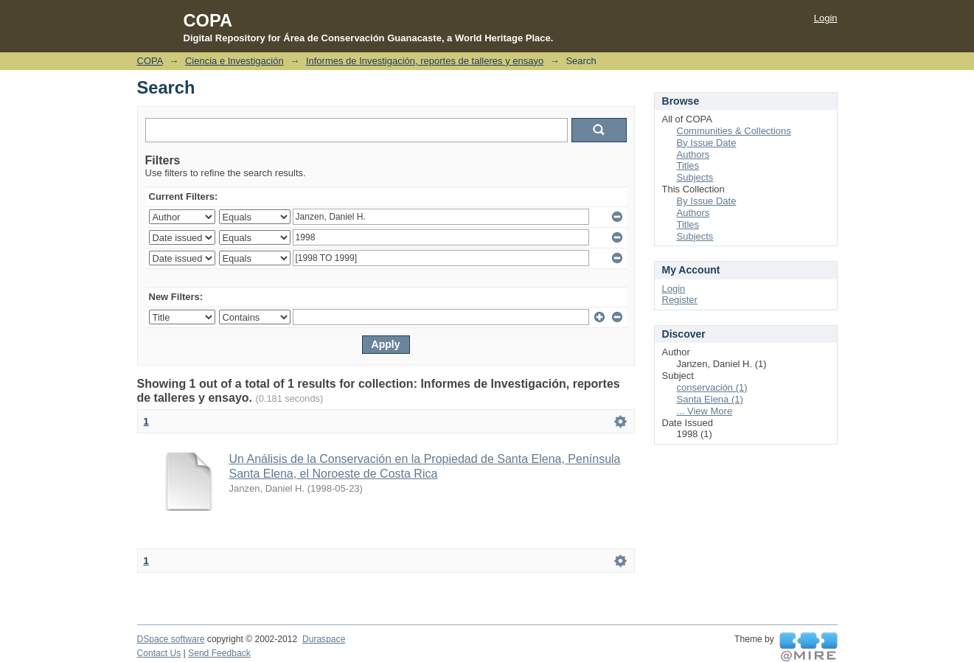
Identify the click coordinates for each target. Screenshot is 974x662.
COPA (150, 60)
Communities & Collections (734, 130)
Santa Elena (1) (710, 399)
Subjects (695, 177)
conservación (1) (712, 387)
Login (826, 18)
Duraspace (323, 639)
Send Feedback (219, 653)
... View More (705, 411)
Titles (688, 165)
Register (680, 299)
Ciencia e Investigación (234, 60)
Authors (693, 154)
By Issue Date (707, 142)
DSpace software (171, 639)
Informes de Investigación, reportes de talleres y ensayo (424, 60)
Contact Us (159, 653)
